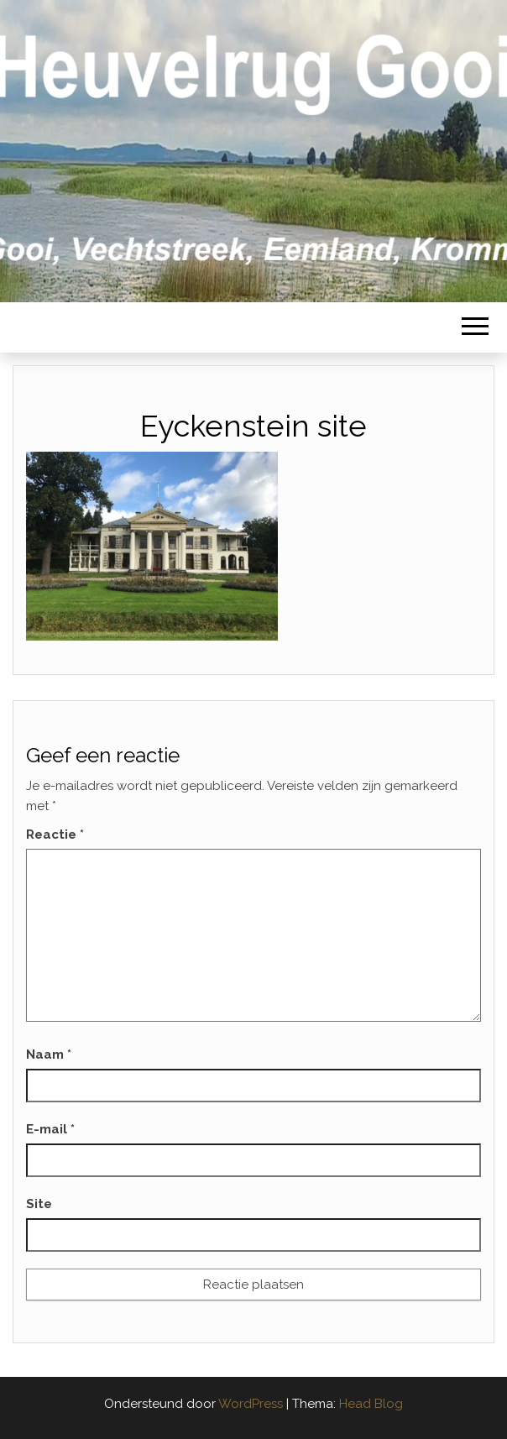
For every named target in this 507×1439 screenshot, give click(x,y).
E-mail (50, 1129)
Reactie (55, 834)
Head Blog (371, 1403)
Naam (48, 1054)
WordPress (250, 1403)
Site (39, 1203)
